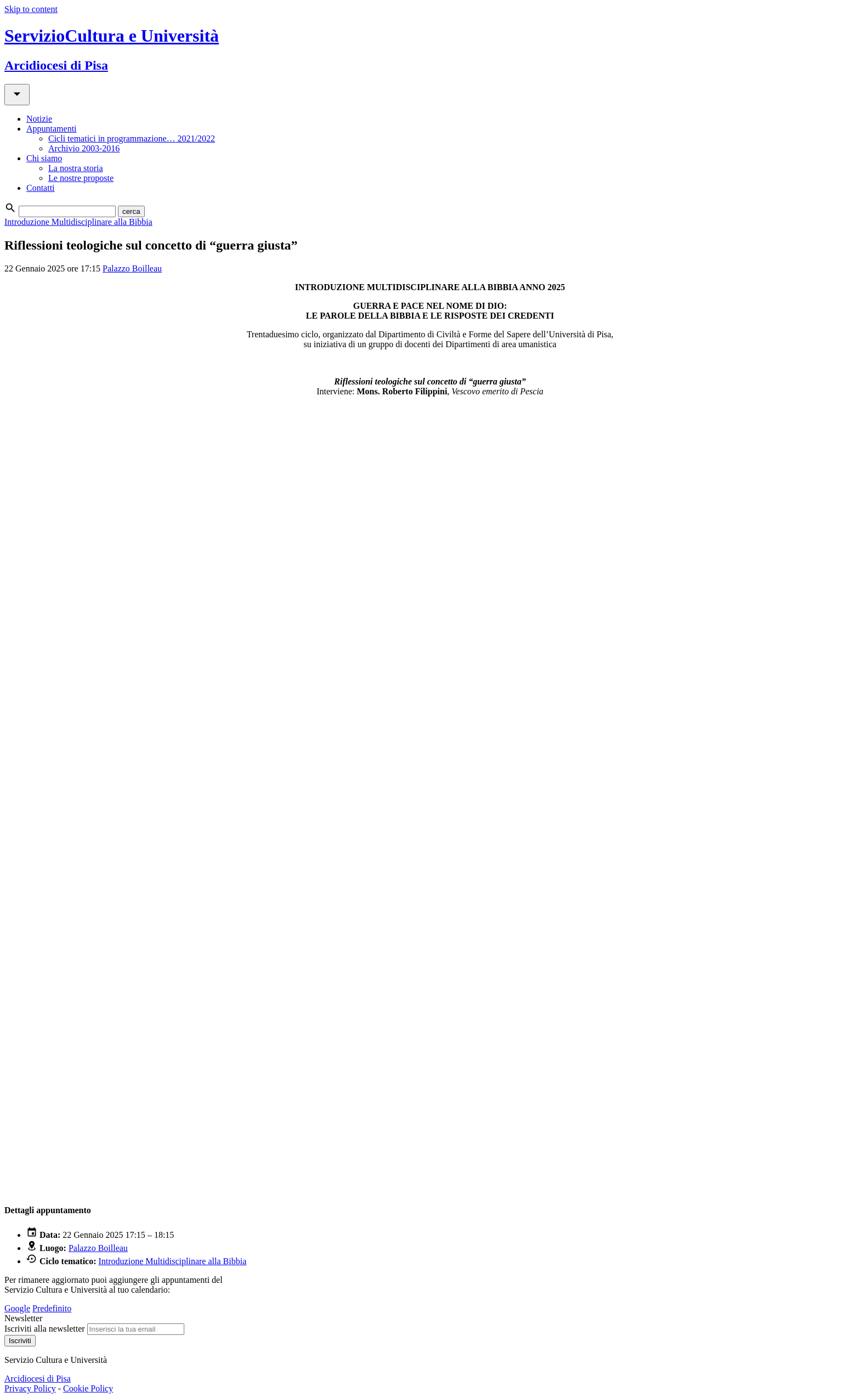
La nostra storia (75, 168)
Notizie (39, 118)
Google (17, 1308)
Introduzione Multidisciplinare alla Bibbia (78, 222)
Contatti (40, 188)
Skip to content (31, 9)
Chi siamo (44, 158)
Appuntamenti (51, 128)
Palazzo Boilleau (132, 268)
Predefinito (51, 1308)
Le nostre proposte (81, 178)
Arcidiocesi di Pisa (37, 1378)
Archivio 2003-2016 (84, 148)
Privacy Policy (30, 1388)
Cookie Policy (88, 1388)
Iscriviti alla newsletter (44, 1328)
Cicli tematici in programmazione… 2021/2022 (131, 138)
